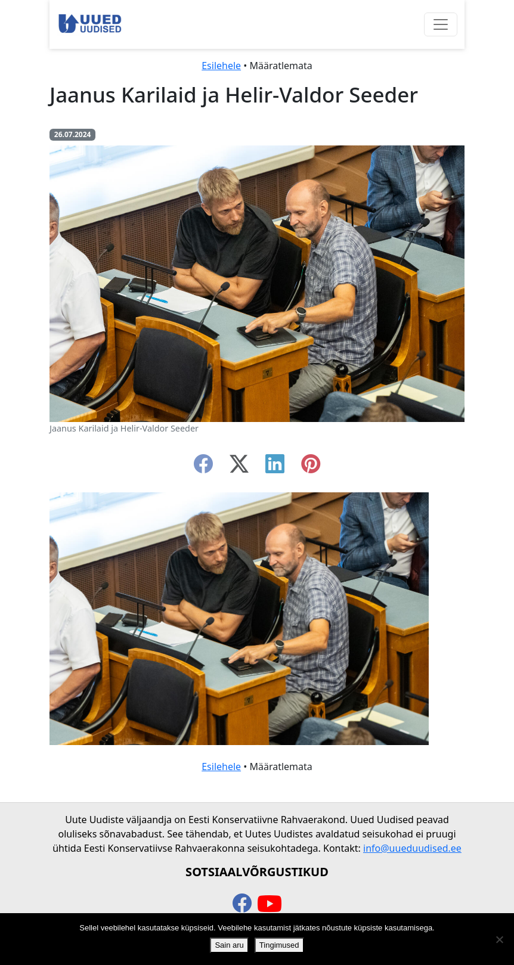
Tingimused (279, 945)
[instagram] (310, 467)
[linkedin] (275, 467)
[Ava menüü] (440, 24)
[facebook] (203, 467)
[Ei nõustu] (499, 939)
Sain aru (229, 945)
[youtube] (269, 904)
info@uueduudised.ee (412, 848)
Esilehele (221, 65)
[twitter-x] (239, 467)
